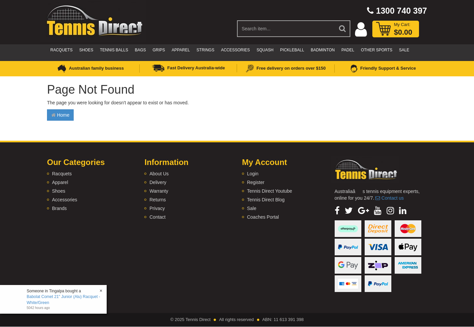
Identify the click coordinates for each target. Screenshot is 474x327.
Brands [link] (59, 208)
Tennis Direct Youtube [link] (269, 191)
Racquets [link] (62, 173)
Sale (404, 50)
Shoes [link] (58, 191)
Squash (265, 50)
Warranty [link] (158, 191)
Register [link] (255, 182)
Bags (140, 50)
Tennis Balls (114, 50)
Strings (205, 50)
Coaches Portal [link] (263, 217)
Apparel (181, 50)
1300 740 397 (397, 10)
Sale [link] (251, 208)
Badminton (323, 50)
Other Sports (376, 50)
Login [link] (252, 173)
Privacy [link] (157, 208)
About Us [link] (159, 173)
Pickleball (292, 50)
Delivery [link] (157, 182)
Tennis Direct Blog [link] (266, 199)
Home (60, 115)
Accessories (235, 50)
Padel (347, 50)
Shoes (86, 50)
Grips (159, 50)
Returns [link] (157, 199)
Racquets (61, 50)
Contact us (389, 198)
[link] (337, 211)
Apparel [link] (60, 182)
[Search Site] (342, 28)
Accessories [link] (64, 199)
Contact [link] (157, 217)
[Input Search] (286, 28)
